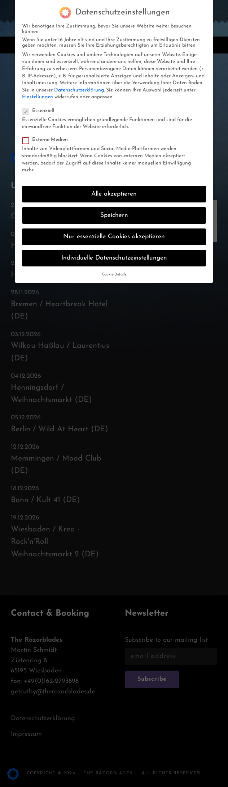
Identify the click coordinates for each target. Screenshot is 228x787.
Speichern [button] (114, 208)
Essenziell (40, 104)
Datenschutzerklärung (79, 83)
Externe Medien (47, 133)
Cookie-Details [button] (114, 268)
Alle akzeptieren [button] (114, 187)
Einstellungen (37, 90)
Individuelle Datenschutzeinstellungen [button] (114, 251)
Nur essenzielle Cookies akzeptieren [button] (114, 230)
